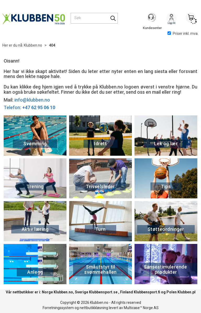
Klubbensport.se (103, 292)
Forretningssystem (58, 308)
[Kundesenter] (152, 18)
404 (52, 45)
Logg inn (171, 19)
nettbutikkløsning (94, 308)
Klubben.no (33, 45)
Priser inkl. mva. (183, 33)
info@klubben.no (32, 100)
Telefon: (29, 107)
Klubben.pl (186, 292)
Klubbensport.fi (147, 292)
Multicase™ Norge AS (141, 308)
